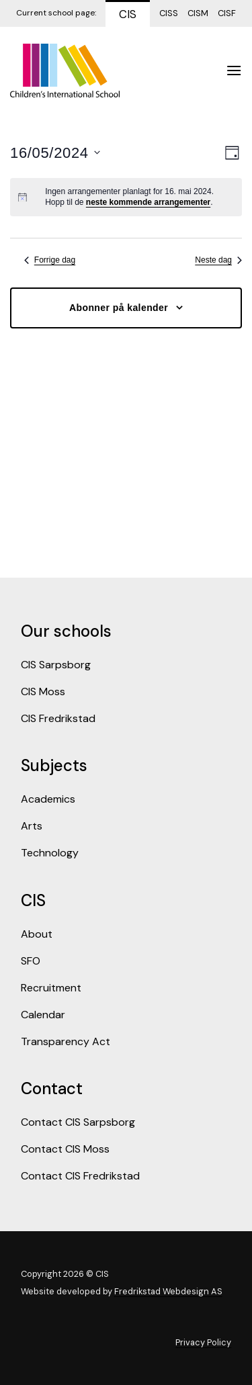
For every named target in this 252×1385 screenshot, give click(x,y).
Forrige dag (49, 260)
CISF (227, 13)
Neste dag (218, 260)
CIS (127, 14)
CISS (168, 13)
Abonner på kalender (118, 307)
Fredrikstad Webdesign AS (168, 1291)
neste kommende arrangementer (148, 202)
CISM (197, 13)
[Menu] (234, 70)
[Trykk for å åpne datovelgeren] (55, 152)
